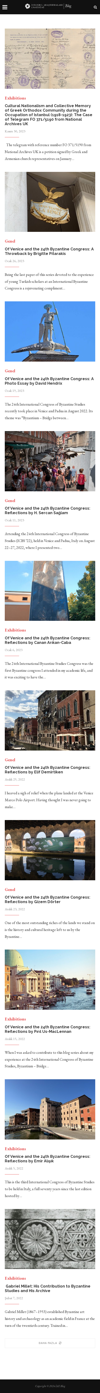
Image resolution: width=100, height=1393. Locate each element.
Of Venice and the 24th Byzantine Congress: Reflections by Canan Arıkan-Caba (47, 640)
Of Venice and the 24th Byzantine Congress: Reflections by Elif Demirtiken (47, 769)
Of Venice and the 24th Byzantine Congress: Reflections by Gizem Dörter (47, 899)
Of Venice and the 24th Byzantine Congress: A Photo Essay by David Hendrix (49, 381)
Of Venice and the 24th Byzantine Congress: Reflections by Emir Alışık (47, 1158)
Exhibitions (15, 98)
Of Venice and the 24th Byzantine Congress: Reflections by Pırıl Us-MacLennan (47, 1029)
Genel (10, 241)
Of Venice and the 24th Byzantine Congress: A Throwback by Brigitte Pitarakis (49, 251)
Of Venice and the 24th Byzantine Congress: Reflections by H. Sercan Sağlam (47, 510)
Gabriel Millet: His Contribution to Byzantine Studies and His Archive (47, 1288)
